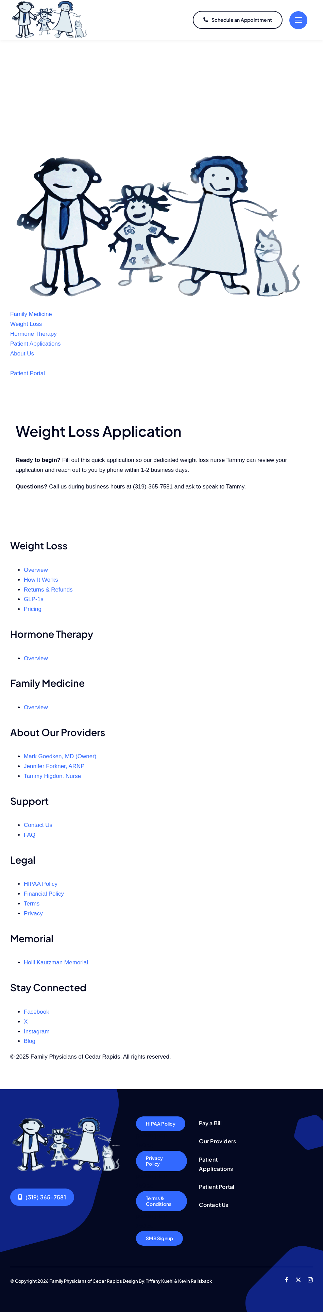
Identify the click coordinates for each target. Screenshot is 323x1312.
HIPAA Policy (40, 884)
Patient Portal (27, 373)
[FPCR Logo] (161, 157)
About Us (22, 353)
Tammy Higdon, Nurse (52, 776)
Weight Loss (26, 324)
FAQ (29, 835)
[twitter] (298, 1279)
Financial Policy (44, 894)
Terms (31, 903)
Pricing (32, 609)
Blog (29, 1041)
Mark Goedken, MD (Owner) (60, 756)
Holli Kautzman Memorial (56, 962)
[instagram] (310, 1279)
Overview (36, 570)
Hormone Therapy (33, 334)
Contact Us (38, 825)
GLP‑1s (34, 599)
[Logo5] (67, 1119)
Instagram (37, 1031)
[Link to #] (298, 20)
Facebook (36, 1012)
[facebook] (286, 1279)
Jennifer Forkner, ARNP (54, 766)
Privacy (33, 913)
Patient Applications (35, 344)
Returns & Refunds (48, 589)
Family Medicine (31, 314)
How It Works (41, 580)
